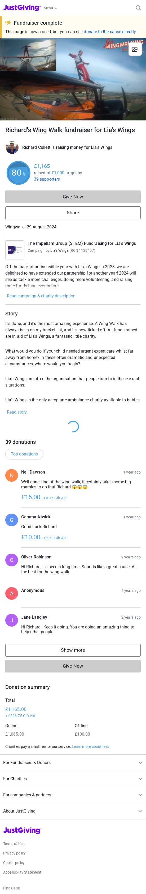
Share (73, 212)
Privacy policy (14, 853)
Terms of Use (13, 843)
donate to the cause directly (110, 31)
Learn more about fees (90, 746)
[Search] (138, 8)
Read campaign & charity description (41, 295)
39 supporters (47, 179)
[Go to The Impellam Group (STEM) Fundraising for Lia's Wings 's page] (14, 249)
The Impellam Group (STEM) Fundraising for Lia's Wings (82, 243)
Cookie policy (14, 863)
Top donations (24, 454)
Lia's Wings (59, 250)
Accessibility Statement (22, 872)
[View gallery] (135, 49)
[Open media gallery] (73, 79)
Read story (17, 412)
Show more (78, 651)
